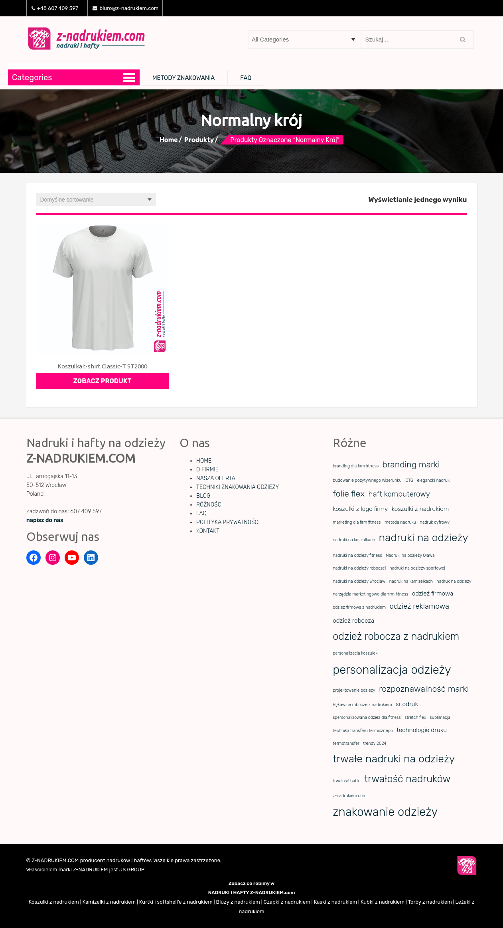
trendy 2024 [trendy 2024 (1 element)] (375, 743)
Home (169, 140)
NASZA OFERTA (215, 478)
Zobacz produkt (102, 381)
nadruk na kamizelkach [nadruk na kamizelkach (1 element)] (411, 581)
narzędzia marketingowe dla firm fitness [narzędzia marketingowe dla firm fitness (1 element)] (370, 594)
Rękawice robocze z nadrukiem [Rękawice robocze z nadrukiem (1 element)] (362, 704)
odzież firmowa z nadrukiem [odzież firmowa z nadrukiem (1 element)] (359, 607)
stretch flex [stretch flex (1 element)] (415, 717)
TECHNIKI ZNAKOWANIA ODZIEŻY (237, 487)
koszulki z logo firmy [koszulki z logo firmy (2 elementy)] (360, 508)
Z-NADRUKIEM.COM (55, 860)
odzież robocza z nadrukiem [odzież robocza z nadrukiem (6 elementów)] (396, 636)
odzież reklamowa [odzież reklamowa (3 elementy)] (419, 606)
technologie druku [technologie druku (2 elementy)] (421, 730)
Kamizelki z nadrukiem (109, 902)
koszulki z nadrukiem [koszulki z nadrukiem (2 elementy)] (420, 508)
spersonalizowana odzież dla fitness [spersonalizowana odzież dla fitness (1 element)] (367, 717)
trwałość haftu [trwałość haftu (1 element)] (347, 781)
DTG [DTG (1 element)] (409, 480)
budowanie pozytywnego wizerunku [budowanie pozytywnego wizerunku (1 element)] (367, 480)
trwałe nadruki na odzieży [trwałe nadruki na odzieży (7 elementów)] (394, 758)
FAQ (245, 77)
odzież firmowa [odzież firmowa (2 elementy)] (433, 593)
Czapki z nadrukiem (286, 902)
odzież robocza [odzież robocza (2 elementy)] (353, 620)
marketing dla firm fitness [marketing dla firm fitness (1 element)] (357, 522)
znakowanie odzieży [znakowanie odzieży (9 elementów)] (385, 812)
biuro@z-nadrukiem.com (125, 8)
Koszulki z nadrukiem (54, 902)
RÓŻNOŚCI (209, 504)
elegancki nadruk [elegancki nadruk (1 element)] (433, 480)
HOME (203, 460)
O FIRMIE (207, 469)
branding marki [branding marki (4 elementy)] (411, 464)
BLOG (203, 496)
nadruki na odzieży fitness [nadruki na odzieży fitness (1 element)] (357, 555)
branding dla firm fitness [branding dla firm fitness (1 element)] (356, 466)
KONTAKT (207, 531)
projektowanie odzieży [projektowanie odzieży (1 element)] (354, 690)
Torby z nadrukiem (430, 902)
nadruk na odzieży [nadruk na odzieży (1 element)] (454, 581)
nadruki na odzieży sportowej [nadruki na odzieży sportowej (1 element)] (417, 568)
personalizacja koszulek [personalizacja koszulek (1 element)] (355, 653)
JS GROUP (131, 870)
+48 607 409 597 (55, 8)
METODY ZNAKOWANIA (183, 77)
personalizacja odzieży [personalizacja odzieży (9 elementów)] (392, 670)
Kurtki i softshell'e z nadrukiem (176, 902)
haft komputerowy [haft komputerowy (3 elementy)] (399, 494)
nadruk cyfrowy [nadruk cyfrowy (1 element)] (434, 522)
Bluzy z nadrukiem (238, 902)
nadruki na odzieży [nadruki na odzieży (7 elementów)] (423, 537)
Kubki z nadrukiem (382, 902)
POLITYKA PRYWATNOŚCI (228, 522)
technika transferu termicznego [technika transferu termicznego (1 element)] (363, 730)
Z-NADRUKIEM (90, 870)
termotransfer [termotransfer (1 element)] (346, 743)
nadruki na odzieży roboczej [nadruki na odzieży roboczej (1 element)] (359, 568)
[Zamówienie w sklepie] (96, 199)
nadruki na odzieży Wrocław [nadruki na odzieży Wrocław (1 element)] (359, 581)
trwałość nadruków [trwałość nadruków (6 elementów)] (407, 779)
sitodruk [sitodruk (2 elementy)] (407, 704)
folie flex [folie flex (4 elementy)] (349, 494)
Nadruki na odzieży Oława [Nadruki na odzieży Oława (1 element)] (410, 555)
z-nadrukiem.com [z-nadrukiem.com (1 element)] (349, 795)
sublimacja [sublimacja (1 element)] (440, 717)
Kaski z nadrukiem (335, 902)
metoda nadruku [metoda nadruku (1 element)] (400, 522)
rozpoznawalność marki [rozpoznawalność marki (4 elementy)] (424, 689)
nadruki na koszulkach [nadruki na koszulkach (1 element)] (354, 539)
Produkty (199, 140)
